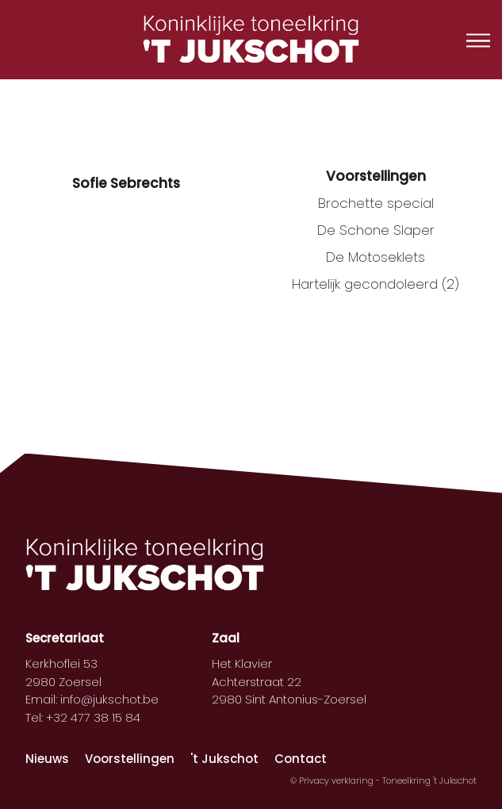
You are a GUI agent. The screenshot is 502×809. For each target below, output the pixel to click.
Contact (300, 758)
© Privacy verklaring (333, 780)
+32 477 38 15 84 (93, 717)
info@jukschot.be (109, 699)
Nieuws (47, 758)
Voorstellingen (129, 758)
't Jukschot (224, 758)
